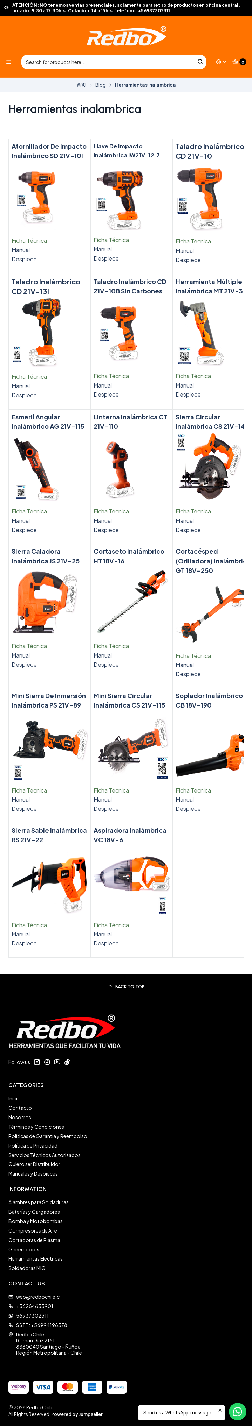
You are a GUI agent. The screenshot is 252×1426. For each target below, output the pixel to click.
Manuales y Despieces (33, 1173)
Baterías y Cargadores (34, 1211)
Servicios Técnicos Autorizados (44, 1155)
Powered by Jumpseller (77, 1414)
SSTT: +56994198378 (37, 1325)
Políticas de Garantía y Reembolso (47, 1136)
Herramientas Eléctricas (35, 1258)
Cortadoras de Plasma (34, 1240)
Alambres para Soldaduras (38, 1202)
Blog (100, 85)
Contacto (20, 1108)
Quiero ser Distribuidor (34, 1164)
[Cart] (239, 62)
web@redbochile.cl (34, 1296)
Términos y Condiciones (36, 1126)
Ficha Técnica (29, 240)
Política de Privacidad (32, 1145)
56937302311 (28, 1315)
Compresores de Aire (32, 1230)
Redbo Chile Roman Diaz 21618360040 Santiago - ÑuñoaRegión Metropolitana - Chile (45, 1343)
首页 (81, 85)
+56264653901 (30, 1306)
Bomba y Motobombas (35, 1221)
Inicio (14, 1098)
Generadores (23, 1249)
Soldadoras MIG (27, 1268)
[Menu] (8, 62)
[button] (126, 987)
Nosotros (19, 1117)
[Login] (221, 62)
